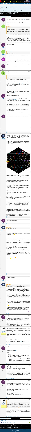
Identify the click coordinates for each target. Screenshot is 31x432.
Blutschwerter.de (17, 431)
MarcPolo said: (8, 51)
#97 (29, 346)
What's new (8, 3)
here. (16, 350)
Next (9, 16)
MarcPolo (8, 34)
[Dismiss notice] (29, 6)
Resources (13, 3)
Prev (1, 16)
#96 (29, 327)
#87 (29, 71)
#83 (29, 43)
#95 (29, 315)
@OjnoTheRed (15, 99)
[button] (11, 3)
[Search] (30, 3)
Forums (5, 3)
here (14, 92)
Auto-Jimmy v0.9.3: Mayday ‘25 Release (9, 422)
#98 (29, 365)
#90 (29, 134)
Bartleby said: (8, 26)
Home (2, 3)
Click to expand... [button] (18, 407)
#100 (29, 399)
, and (13, 416)
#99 (29, 380)
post (21, 341)
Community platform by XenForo (15, 430)
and (11, 378)
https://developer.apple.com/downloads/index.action (19, 83)
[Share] (28, 24)
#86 (29, 64)
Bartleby (24, 19)
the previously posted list (16, 89)
